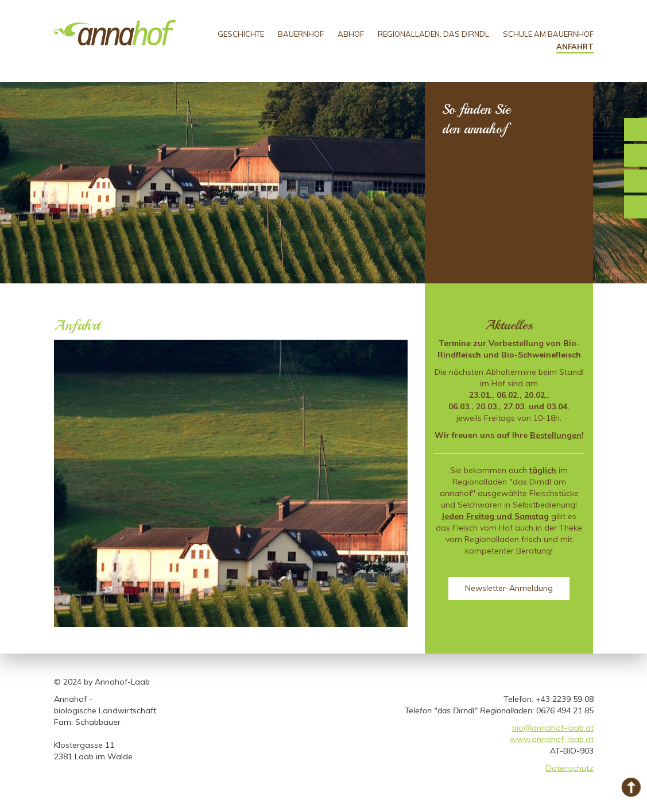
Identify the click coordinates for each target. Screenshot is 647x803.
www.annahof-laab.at (552, 739)
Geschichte (241, 34)
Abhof (351, 34)
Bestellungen (556, 435)
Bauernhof (301, 34)
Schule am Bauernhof (548, 34)
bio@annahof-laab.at (553, 728)
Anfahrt (575, 46)
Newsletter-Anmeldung (509, 588)
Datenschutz (570, 768)
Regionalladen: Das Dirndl (433, 34)
